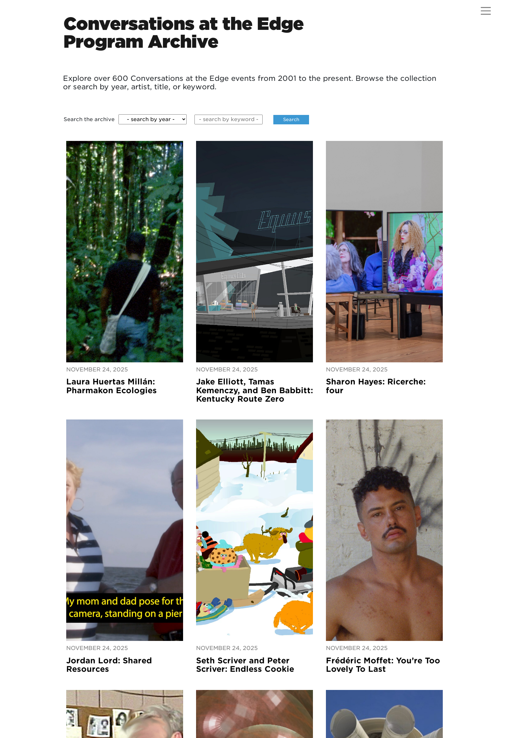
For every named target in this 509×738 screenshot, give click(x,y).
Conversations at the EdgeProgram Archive (184, 32)
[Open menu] (486, 11)
